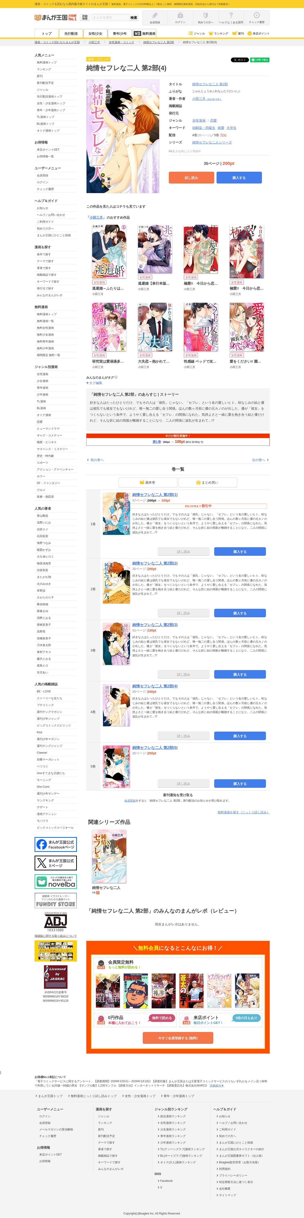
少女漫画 (42, 381)
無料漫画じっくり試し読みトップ (92, 1096)
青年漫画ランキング (171, 1136)
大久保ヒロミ (45, 556)
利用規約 (223, 1169)
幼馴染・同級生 (203, 128)
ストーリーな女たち (49, 698)
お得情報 (45, 1161)
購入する (239, 178)
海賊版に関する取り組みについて (56, 936)
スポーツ (42, 462)
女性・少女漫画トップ (51, 103)
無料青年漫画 (45, 341)
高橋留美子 (44, 638)
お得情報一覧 (45, 156)
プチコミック (45, 705)
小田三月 (207, 99)
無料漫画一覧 (45, 321)
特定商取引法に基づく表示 (234, 1182)
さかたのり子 (45, 597)
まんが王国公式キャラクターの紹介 (240, 1149)
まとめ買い (207, 482)
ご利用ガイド (45, 221)
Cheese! (42, 752)
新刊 (237, 33)
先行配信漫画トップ (49, 96)
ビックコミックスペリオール (55, 827)
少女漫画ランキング (171, 1129)
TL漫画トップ (45, 117)
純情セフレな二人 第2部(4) (155, 686)
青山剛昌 (42, 515)
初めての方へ (45, 228)
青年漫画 (42, 387)
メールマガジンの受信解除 (56, 1129)
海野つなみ (44, 543)
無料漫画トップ (47, 62)
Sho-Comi (43, 786)
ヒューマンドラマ (48, 428)
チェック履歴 (45, 189)
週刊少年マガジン (48, 739)
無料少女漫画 (45, 334)
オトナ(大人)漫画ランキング (176, 1162)
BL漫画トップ (46, 123)
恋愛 (40, 421)
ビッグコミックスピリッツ (54, 725)
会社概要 (223, 1189)
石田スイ (42, 529)
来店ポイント (258, 33)
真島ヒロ (42, 665)
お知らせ (42, 208)
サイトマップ (226, 1195)
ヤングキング (45, 800)
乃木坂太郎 (44, 645)
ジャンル (196, 33)
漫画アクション (47, 814)
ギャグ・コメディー (49, 435)
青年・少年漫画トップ (51, 110)
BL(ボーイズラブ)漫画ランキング (179, 1156)
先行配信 (71, 33)
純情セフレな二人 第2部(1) (155, 495)
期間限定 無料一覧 (48, 355)
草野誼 (41, 590)
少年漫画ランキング (171, 1142)
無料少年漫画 (45, 348)
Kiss (39, 732)
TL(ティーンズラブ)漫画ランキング (181, 1149)
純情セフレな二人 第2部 (210, 84)
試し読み (191, 178)
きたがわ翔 (44, 577)
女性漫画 (42, 374)
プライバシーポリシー (231, 1175)
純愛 (221, 128)
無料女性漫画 (45, 328)
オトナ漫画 (44, 415)
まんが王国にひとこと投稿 (54, 235)
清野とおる (44, 618)
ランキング (218, 33)
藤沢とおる (44, 658)
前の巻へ (97, 460)
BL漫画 (41, 408)
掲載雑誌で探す (47, 274)
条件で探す (44, 254)
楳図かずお (44, 549)
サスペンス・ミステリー (52, 449)
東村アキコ (44, 652)
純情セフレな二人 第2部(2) (155, 563)
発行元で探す (45, 288)
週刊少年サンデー (48, 793)
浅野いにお (44, 522)
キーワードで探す (48, 281)
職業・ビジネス (47, 442)
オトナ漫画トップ (48, 130)
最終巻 (147, 482)
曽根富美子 (44, 624)
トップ (46, 33)
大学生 (232, 128)
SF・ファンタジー (48, 483)
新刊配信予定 (45, 83)
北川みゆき (44, 584)
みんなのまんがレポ (49, 295)
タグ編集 (95, 383)
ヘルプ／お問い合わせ (51, 215)
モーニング (44, 780)
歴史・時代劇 (45, 456)
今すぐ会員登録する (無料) (177, 1038)
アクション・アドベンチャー (55, 469)
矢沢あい (42, 672)
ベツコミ (42, 766)
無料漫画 (144, 33)
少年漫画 (42, 394)
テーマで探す (45, 261)
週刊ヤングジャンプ (49, 746)
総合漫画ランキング (171, 1116)
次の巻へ (258, 460)
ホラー (41, 476)
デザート (42, 807)
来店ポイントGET (48, 149)
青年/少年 (120, 33)
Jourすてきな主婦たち (51, 773)
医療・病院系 (45, 496)
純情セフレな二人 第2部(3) (155, 625)
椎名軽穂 (42, 604)
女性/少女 (95, 33)
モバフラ (42, 820)
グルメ (41, 490)
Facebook (165, 1181)
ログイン (42, 182)
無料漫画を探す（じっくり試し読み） (244, 812)
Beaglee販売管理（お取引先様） (238, 1162)
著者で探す (44, 268)
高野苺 (41, 631)
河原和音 (42, 570)
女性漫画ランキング (171, 1123)
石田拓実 (42, 536)
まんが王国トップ (49, 1096)
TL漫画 (41, 401)
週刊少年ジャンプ (48, 718)
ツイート (242, 60)
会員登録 (42, 175)
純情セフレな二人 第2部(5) (155, 748)
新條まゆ (42, 611)
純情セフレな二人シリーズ (212, 142)
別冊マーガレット (48, 759)
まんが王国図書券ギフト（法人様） (240, 1156)
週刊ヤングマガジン (49, 712)
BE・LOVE (44, 691)
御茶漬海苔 (44, 563)
